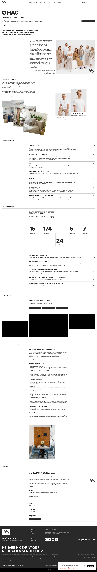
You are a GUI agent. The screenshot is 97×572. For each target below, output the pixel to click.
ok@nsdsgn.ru (32, 505)
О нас (30, 2)
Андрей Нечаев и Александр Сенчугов (11, 82)
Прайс (49, 2)
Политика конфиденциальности (52, 565)
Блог (32, 538)
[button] (88, 21)
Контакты (60, 2)
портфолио (42, 2)
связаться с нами (50, 478)
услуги (35, 2)
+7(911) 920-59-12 (33, 511)
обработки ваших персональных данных (69, 568)
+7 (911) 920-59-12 (83, 2)
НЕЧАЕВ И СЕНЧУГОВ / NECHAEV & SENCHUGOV (22, 549)
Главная (3, 8)
